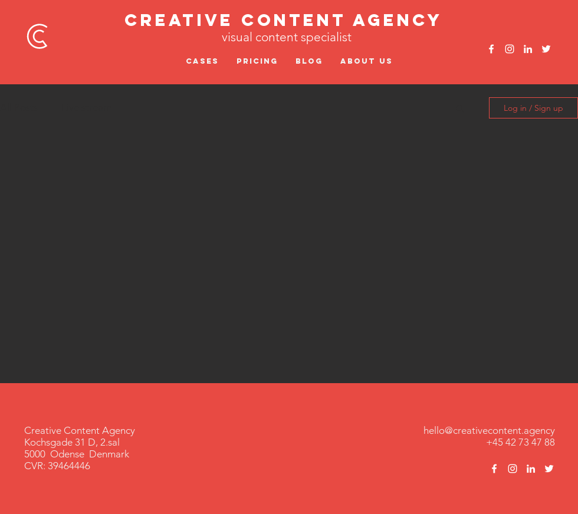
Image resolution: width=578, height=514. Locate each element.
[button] (459, 109)
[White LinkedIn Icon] (528, 49)
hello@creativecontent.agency (489, 430)
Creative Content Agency (283, 20)
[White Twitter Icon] (546, 49)
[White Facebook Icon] (491, 49)
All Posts (19, 107)
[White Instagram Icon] (509, 49)
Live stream (86, 107)
